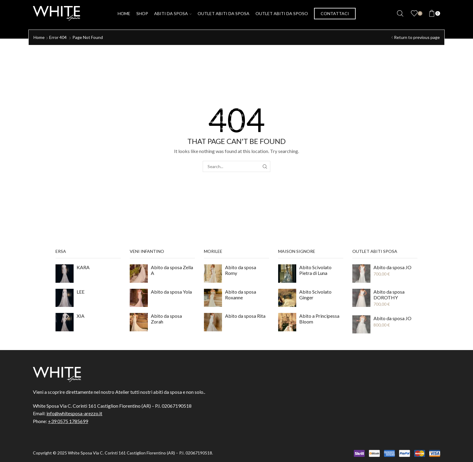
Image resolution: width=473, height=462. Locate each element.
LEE (80, 292)
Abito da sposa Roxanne (240, 294)
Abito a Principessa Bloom (319, 318)
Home (124, 13)
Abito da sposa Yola (171, 292)
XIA (80, 316)
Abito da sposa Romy (240, 270)
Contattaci (335, 13)
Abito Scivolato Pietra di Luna (315, 270)
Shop (142, 13)
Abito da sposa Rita (245, 316)
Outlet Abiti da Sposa (223, 13)
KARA (83, 267)
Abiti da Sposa (173, 13)
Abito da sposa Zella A (172, 270)
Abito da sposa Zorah (166, 318)
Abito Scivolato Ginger (315, 294)
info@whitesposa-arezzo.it (74, 413)
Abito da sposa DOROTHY (389, 294)
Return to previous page (417, 37)
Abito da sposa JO (392, 267)
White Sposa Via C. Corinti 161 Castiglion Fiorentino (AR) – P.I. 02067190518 (140, 452)
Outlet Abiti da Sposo (282, 13)
